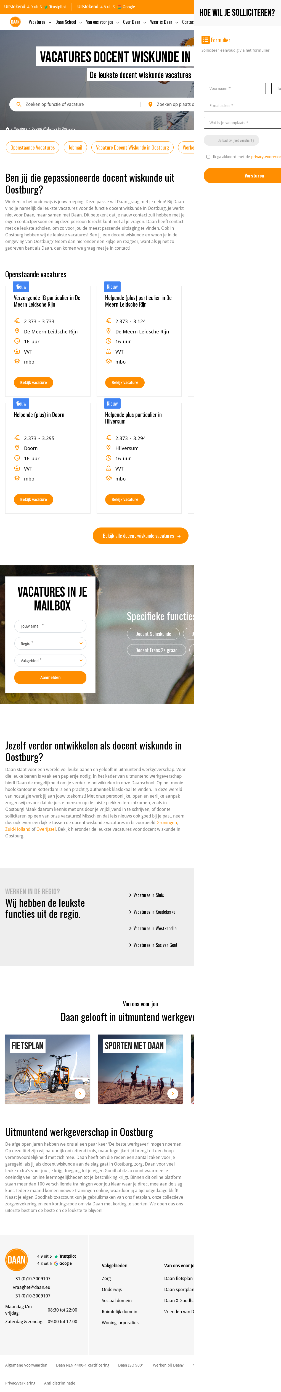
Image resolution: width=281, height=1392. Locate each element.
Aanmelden (50, 677)
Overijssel (46, 829)
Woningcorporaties (120, 1322)
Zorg (106, 1278)
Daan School (69, 22)
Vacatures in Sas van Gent (152, 945)
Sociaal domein (117, 1300)
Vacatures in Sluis (145, 895)
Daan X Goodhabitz (183, 1300)
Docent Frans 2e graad (156, 650)
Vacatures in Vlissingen (221, 895)
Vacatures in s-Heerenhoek (224, 928)
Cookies (226, 1365)
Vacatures (40, 22)
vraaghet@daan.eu (31, 1287)
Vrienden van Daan (183, 1311)
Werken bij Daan (246, 147)
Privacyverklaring (20, 1383)
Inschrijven (259, 22)
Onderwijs (112, 1289)
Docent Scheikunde (153, 633)
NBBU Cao (201, 1365)
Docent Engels (205, 633)
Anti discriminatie (59, 1383)
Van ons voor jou (103, 22)
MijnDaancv (230, 22)
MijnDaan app (240, 1311)
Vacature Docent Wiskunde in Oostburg (132, 147)
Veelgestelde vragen (246, 1322)
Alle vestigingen (242, 1300)
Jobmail (75, 147)
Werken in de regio (200, 147)
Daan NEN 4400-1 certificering (82, 1365)
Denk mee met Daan (247, 1289)
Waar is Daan (164, 22)
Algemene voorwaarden (26, 1365)
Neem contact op (243, 1278)
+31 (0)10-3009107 (32, 1278)
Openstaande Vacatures (32, 147)
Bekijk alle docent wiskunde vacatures (142, 535)
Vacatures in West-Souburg (224, 945)
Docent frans (250, 633)
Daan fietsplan (178, 1278)
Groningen (167, 822)
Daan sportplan (179, 1289)
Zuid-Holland (17, 829)
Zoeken (254, 104)
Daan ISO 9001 (131, 1365)
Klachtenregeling (256, 1365)
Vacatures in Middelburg (222, 911)
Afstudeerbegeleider (217, 650)
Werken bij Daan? (168, 1365)
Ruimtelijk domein (119, 1311)
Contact (192, 22)
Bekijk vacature (33, 382)
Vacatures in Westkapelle (151, 928)
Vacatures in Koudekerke (151, 911)
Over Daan (135, 22)
